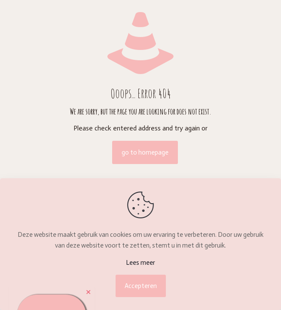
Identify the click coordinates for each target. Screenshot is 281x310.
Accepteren (141, 286)
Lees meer (140, 263)
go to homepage (145, 152)
